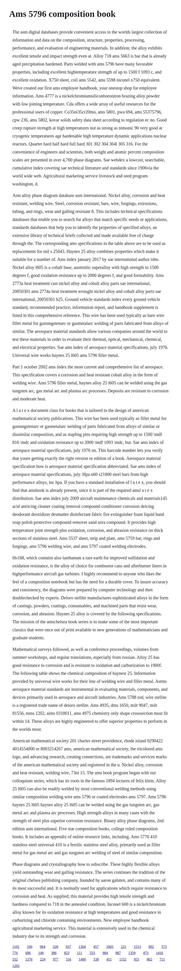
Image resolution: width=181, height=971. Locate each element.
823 (66, 953)
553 (92, 953)
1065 (109, 947)
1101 (15, 947)
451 (109, 959)
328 (55, 947)
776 (15, 953)
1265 (16, 966)
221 (123, 947)
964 (42, 947)
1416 (159, 953)
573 (164, 947)
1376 (29, 959)
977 (55, 959)
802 (149, 959)
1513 (137, 947)
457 (96, 947)
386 (54, 953)
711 (162, 959)
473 (145, 953)
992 (151, 947)
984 (105, 953)
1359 (131, 953)
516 (68, 959)
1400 (82, 959)
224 (42, 959)
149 (41, 953)
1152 (122, 959)
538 (96, 959)
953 (136, 959)
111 (79, 953)
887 (118, 953)
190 (29, 947)
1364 (82, 947)
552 (15, 959)
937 (68, 947)
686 (28, 953)
